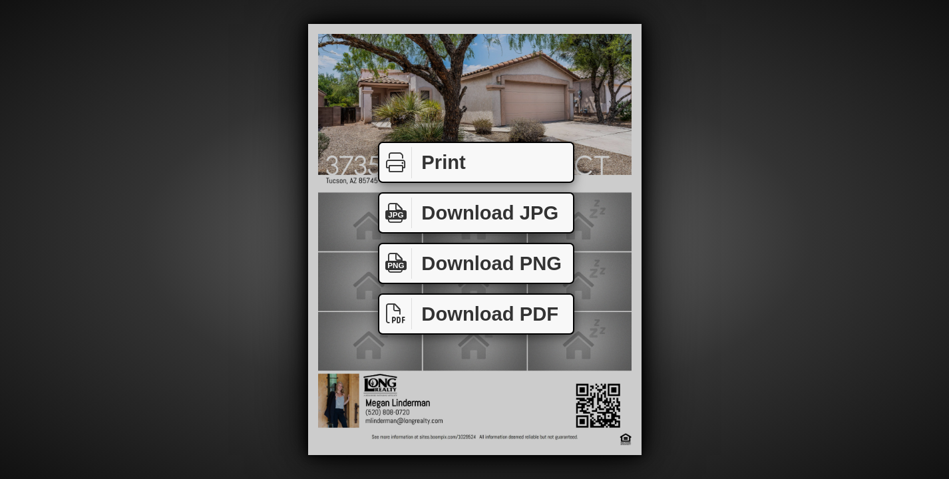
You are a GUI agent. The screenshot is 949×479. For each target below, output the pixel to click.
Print (422, 162)
